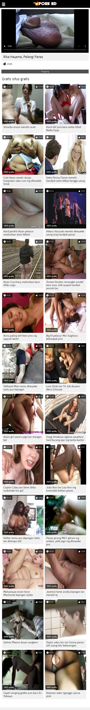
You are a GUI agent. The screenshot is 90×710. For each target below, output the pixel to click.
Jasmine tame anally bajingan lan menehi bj (65, 593)
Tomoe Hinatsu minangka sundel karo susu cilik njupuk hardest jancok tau (64, 285)
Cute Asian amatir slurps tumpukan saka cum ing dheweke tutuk (22, 181)
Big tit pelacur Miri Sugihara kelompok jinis (62, 337)
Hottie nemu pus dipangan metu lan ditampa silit (21, 539)
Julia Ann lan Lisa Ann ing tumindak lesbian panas (61, 489)
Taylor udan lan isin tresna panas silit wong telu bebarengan (65, 644)
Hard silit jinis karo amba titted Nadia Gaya (63, 129)
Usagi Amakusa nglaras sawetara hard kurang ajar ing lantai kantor (65, 438)
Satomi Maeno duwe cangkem (20, 642)
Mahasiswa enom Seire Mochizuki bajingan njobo (18, 593)
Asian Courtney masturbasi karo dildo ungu (21, 283)
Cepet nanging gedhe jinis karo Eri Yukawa (22, 694)
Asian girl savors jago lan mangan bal (22, 438)
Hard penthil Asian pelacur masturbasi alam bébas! (18, 233)
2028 (9, 64)
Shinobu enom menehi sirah (19, 127)
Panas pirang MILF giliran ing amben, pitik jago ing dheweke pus (63, 541)
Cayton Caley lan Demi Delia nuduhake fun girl (19, 489)
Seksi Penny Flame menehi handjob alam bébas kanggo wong (65, 179)
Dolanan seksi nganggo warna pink (63, 694)
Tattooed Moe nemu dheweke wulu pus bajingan (20, 388)
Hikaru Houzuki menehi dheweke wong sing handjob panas (65, 233)
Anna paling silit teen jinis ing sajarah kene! (20, 337)
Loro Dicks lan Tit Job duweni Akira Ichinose (63, 388)
